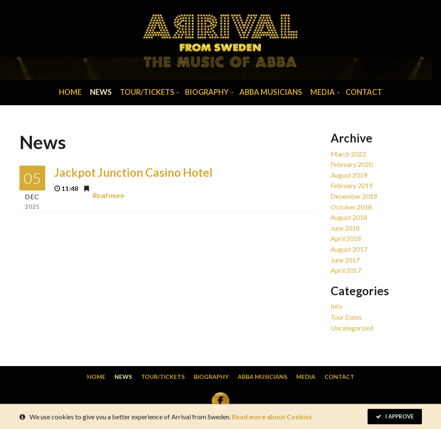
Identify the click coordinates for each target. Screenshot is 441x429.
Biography (207, 91)
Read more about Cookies (272, 417)
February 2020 (352, 164)
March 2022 (348, 154)
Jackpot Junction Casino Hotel (133, 172)
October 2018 (351, 207)
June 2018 (345, 228)
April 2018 (346, 238)
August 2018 (349, 217)
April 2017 (346, 270)
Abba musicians (270, 91)
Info (336, 306)
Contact (364, 91)
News (101, 91)
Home (70, 91)
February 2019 (352, 185)
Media (322, 91)
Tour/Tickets (147, 91)
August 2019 (349, 175)
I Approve (395, 417)
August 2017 (349, 249)
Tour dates (346, 317)
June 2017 (345, 260)
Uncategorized (352, 328)
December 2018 (354, 196)
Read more (108, 195)
